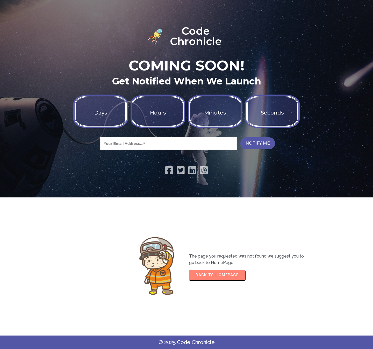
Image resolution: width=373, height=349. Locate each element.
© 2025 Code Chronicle (187, 342)
